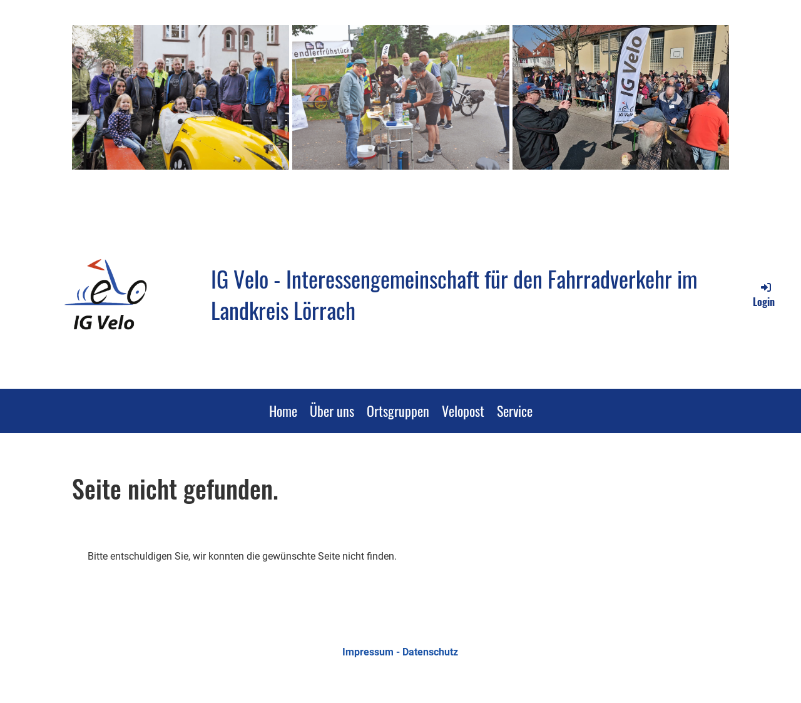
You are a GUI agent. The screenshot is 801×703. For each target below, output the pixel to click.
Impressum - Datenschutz (400, 652)
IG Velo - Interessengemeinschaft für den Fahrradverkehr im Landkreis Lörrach (454, 294)
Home (283, 411)
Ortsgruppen (398, 411)
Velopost (463, 411)
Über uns (332, 411)
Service (515, 411)
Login (764, 294)
